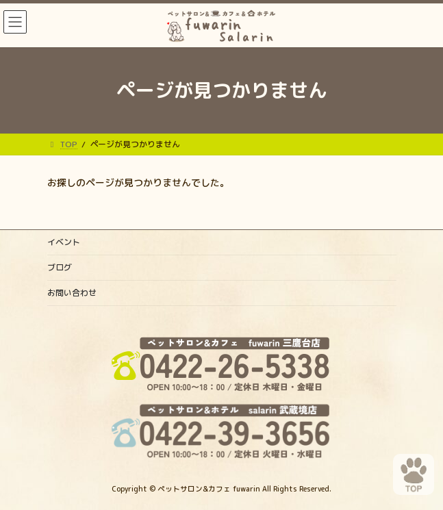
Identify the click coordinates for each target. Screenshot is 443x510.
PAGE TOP (405, 467)
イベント (63, 242)
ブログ (59, 267)
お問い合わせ (72, 292)
